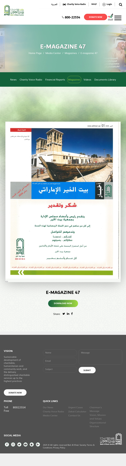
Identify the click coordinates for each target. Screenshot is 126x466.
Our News (48, 419)
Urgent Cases (75, 419)
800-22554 (71, 17)
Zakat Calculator (77, 423)
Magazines (71, 53)
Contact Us (74, 427)
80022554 (19, 420)
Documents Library (105, 79)
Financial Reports (55, 79)
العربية (54, 4)
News (13, 79)
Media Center (53, 53)
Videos (87, 79)
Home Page (35, 53)
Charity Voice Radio (31, 79)
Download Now (63, 303)
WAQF (94, 4)
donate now (95, 17)
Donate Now (15, 405)
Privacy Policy (59, 460)
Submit (87, 382)
